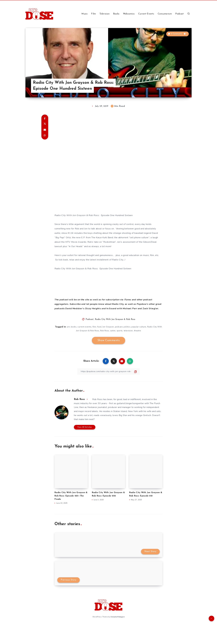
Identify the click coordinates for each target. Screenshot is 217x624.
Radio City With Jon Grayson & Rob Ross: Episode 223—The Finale (71, 496)
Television (104, 14)
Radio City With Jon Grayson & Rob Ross (115, 319)
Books (116, 14)
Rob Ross (104, 330)
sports (120, 330)
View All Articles (84, 427)
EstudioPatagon (118, 617)
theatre (137, 330)
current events (84, 326)
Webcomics (129, 14)
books (74, 326)
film (94, 326)
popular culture (138, 326)
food (99, 326)
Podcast (179, 14)
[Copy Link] (108, 371)
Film (93, 14)
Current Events (146, 14)
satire (113, 330)
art (68, 326)
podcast (119, 326)
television (128, 330)
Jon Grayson (108, 326)
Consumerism (165, 14)
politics (127, 326)
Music (85, 14)
